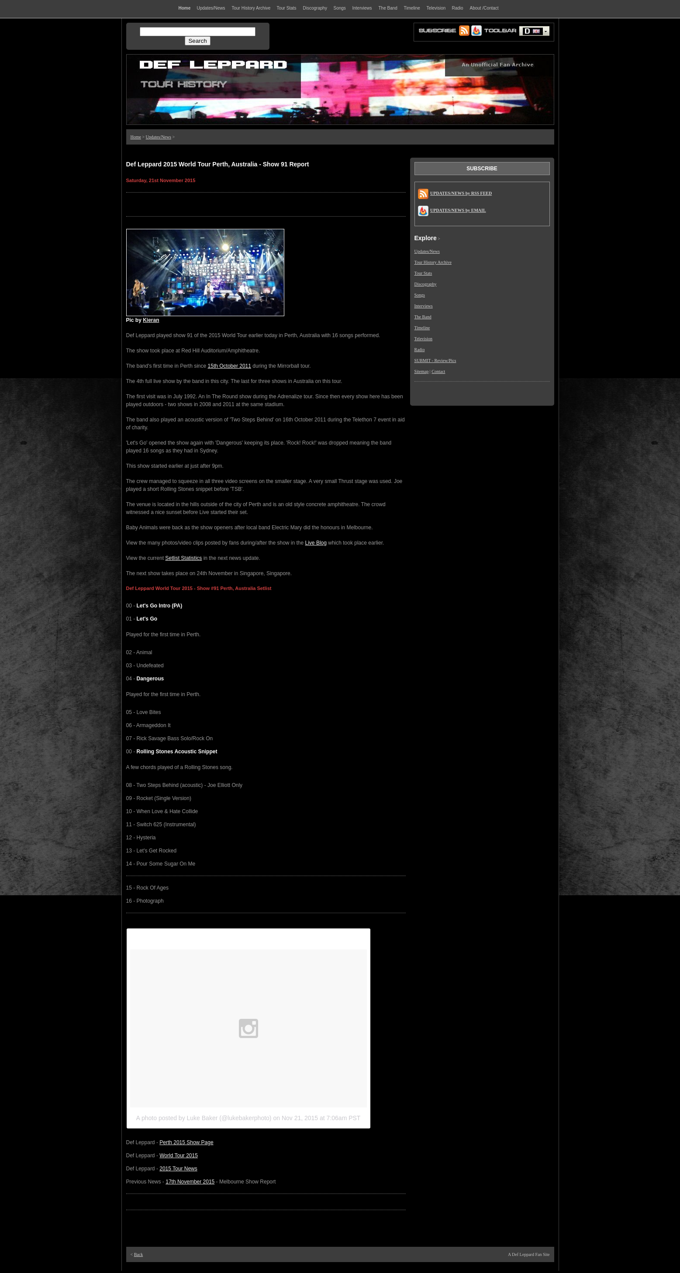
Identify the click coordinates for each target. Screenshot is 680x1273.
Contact (438, 371)
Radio (419, 349)
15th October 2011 (229, 366)
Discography (425, 284)
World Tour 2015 (178, 1155)
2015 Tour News (178, 1169)
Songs (419, 295)
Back (138, 1254)
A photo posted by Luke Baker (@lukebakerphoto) (204, 1117)
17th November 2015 (190, 1182)
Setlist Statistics (183, 558)
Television (423, 338)
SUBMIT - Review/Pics (435, 360)
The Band (422, 316)
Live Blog (316, 543)
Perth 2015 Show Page (186, 1142)
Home (136, 137)
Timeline (422, 327)
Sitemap (421, 371)
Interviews (423, 306)
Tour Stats (423, 273)
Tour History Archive (433, 262)
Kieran (151, 320)
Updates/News (158, 137)
